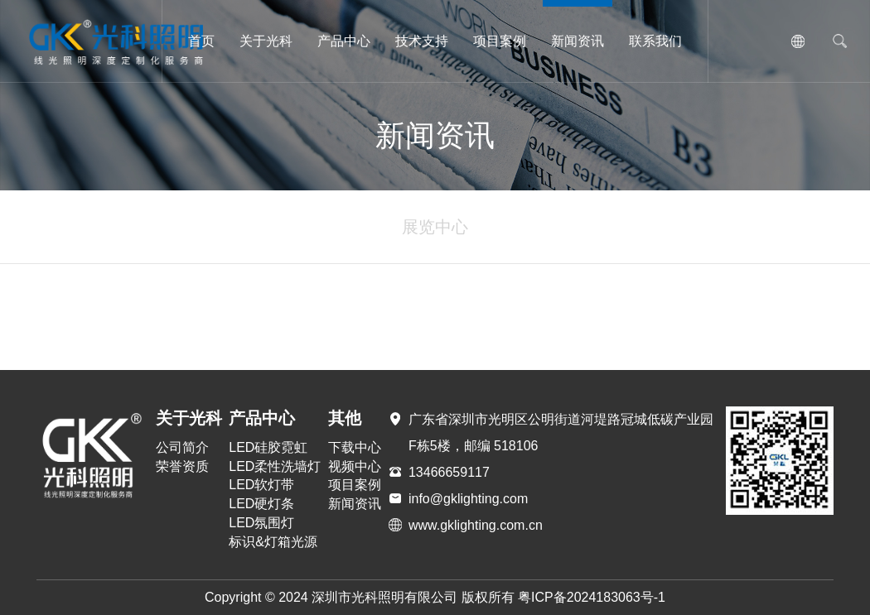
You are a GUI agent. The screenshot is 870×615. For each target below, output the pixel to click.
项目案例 (499, 41)
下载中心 (354, 447)
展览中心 (435, 227)
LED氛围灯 (261, 523)
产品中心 (343, 41)
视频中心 (354, 466)
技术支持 (421, 41)
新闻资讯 (577, 41)
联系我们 (655, 41)
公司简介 (182, 447)
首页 (201, 41)
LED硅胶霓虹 (268, 447)
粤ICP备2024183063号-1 (591, 597)
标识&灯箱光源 (273, 542)
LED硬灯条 (261, 504)
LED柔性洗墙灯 (275, 466)
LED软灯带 (261, 485)
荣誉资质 (182, 466)
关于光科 (265, 41)
